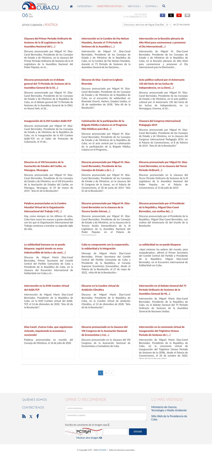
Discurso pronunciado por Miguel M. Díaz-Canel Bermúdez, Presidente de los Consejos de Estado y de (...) (106, 166)
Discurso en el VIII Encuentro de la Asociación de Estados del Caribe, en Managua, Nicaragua (45, 166)
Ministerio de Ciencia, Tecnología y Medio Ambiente (169, 408)
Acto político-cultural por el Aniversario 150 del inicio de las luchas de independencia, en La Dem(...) (161, 83)
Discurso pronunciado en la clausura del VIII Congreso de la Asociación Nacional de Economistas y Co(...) (104, 331)
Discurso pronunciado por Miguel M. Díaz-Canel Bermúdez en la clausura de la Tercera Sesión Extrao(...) (106, 207)
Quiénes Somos (34, 399)
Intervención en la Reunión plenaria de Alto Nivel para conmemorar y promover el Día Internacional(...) (162, 42)
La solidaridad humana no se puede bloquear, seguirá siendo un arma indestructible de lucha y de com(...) (45, 248)
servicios (134, 6)
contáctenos (33, 407)
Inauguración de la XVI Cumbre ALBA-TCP (48, 121)
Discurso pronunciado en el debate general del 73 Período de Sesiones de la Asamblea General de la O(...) (47, 83)
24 (168, 24)
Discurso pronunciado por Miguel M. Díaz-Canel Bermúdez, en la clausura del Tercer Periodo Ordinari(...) (163, 166)
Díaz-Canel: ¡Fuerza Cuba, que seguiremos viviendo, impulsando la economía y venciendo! (48, 331)
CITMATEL (102, 450)
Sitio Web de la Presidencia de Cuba (169, 417)
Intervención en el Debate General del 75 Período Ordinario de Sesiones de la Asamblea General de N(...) (162, 289)
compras (151, 6)
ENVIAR (138, 431)
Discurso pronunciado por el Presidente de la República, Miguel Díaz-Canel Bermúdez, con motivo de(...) (161, 207)
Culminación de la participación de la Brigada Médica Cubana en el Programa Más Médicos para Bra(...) (104, 125)
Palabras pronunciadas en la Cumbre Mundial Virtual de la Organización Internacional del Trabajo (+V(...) (45, 207)
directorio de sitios (110, 6)
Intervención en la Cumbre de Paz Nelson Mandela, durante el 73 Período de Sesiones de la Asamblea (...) (105, 42)
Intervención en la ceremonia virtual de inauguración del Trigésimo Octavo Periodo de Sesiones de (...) (161, 331)
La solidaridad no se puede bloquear (160, 244)
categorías (85, 6)
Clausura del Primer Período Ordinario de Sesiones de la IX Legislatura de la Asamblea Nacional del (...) (48, 42)
